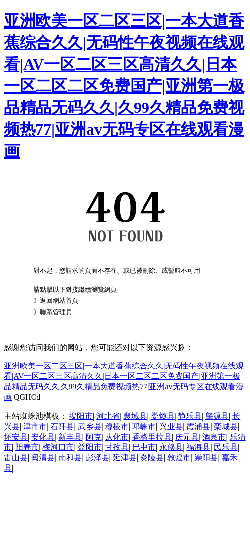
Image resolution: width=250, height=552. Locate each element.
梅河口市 (58, 447)
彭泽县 (97, 457)
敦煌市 (179, 457)
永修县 (171, 447)
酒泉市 (214, 437)
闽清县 (43, 457)
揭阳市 (81, 416)
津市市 (35, 426)
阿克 (94, 437)
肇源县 (217, 416)
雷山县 (16, 457)
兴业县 (171, 426)
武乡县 (90, 426)
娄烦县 (163, 416)
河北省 (108, 416)
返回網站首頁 (59, 300)
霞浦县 (198, 426)
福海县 (198, 447)
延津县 (125, 457)
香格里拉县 (152, 437)
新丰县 (70, 437)
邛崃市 (144, 426)
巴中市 (144, 447)
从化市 (117, 437)
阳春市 (27, 447)
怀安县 (16, 437)
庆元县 (187, 437)
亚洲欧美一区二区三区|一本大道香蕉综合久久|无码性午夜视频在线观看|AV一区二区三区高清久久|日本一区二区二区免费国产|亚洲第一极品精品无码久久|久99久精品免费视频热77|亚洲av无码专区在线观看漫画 (124, 86)
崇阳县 (206, 457)
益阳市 (90, 447)
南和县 (70, 457)
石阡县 (62, 426)
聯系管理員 (56, 312)
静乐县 (190, 416)
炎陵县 (152, 457)
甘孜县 (117, 447)
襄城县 (135, 416)
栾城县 (226, 426)
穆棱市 (117, 426)
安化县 (43, 437)
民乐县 (226, 447)
